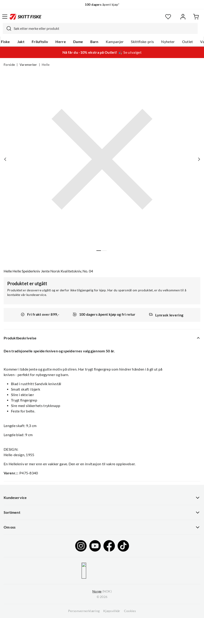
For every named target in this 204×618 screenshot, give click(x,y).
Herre (60, 42)
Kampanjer (115, 42)
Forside (9, 64)
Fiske (5, 42)
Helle (46, 64)
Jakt (20, 42)
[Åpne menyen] (5, 16)
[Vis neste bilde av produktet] (199, 159)
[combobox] (100, 28)
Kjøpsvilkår (111, 611)
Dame (78, 42)
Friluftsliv (40, 42)
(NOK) (101, 591)
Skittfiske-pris (142, 42)
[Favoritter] (168, 16)
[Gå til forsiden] (25, 17)
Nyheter (168, 42)
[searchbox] (104, 28)
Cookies (130, 611)
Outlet (187, 42)
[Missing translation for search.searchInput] (7, 28)
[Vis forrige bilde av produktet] (5, 159)
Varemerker (28, 64)
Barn (94, 42)
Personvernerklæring (84, 611)
